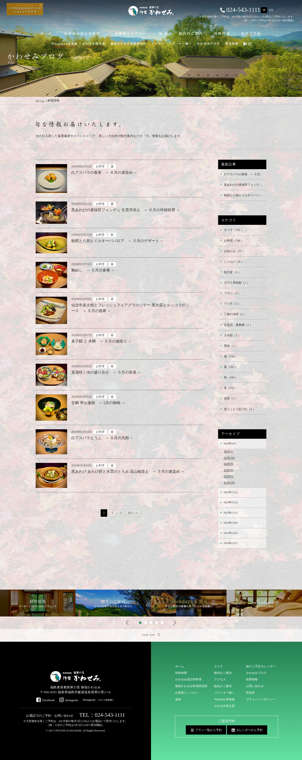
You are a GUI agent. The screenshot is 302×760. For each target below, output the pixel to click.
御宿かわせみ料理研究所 (191, 686)
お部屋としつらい (187, 692)
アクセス (220, 679)
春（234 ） (231, 356)
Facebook (48, 700)
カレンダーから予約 (249, 730)
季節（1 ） (231, 346)
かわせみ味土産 (224, 705)
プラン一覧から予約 (208, 730)
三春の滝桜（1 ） (235, 314)
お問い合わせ (255, 686)
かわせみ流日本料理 (188, 679)
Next (174, 622)
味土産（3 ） (232, 272)
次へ (131, 513)
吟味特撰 (181, 672)
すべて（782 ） (234, 230)
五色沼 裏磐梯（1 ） (238, 325)
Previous (127, 622)
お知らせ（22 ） (234, 251)
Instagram (71, 700)
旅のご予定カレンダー (260, 666)
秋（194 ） (231, 377)
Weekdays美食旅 (224, 699)
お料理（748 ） (234, 240)
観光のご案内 (223, 686)
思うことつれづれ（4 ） (240, 409)
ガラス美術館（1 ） (237, 282)
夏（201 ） (231, 367)
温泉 (178, 699)
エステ (218, 666)
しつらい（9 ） (234, 261)
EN (271, 10)
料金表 (250, 692)
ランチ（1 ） (232, 303)
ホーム (40, 100)
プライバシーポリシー (260, 699)
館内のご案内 (223, 672)
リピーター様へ (224, 692)
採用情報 (252, 679)
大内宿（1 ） (232, 335)
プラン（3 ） (232, 293)
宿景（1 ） (231, 398)
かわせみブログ (256, 672)
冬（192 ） (231, 388)
